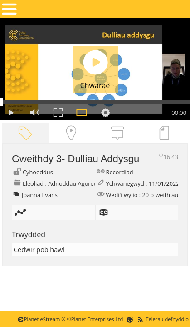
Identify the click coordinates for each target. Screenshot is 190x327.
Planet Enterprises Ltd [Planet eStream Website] (97, 319)
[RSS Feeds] (140, 319)
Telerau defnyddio (167, 319)
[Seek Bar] (95, 102)
